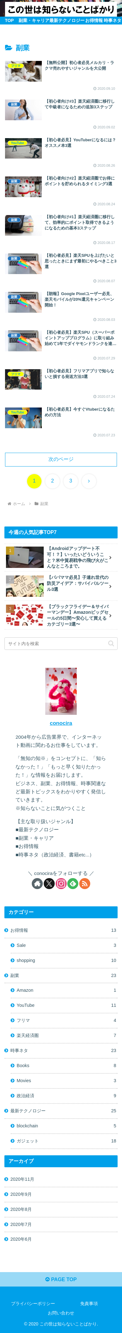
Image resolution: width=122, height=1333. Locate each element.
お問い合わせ (61, 1312)
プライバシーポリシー (33, 1303)
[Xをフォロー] (49, 883)
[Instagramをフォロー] (61, 883)
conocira (61, 723)
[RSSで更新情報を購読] (84, 883)
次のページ (61, 459)
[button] (111, 643)
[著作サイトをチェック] (37, 883)
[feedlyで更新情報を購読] (72, 883)
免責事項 (89, 1303)
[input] (60, 643)
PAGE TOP (61, 1279)
